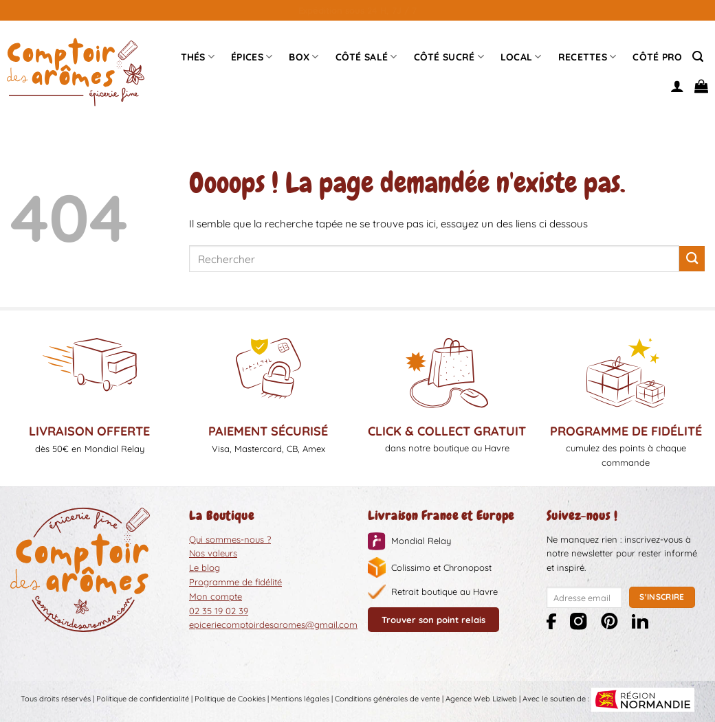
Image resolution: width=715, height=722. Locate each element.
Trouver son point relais (433, 619)
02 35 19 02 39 (218, 610)
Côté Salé (366, 56)
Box (303, 56)
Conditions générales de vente (387, 699)
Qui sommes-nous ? (230, 539)
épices (251, 56)
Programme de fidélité (235, 581)
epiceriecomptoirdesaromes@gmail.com (273, 624)
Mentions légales (300, 699)
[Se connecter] (677, 86)
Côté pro (657, 57)
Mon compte (215, 596)
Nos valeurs (213, 553)
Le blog (204, 567)
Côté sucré (449, 56)
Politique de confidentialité (142, 699)
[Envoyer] (692, 258)
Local (521, 56)
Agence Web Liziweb (481, 699)
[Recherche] (697, 56)
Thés (198, 56)
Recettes (587, 56)
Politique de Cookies (230, 699)
